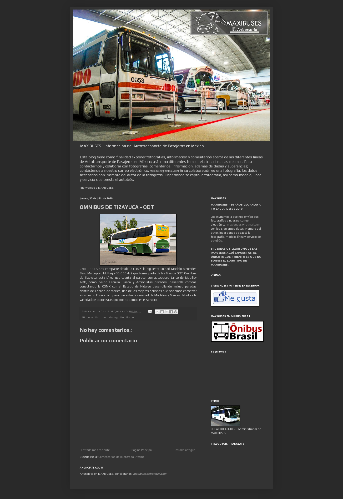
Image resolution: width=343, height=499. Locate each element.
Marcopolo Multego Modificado (114, 317)
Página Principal (141, 450)
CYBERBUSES (89, 269)
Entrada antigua (184, 450)
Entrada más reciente (95, 450)
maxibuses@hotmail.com (244, 224)
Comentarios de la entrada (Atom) (121, 457)
